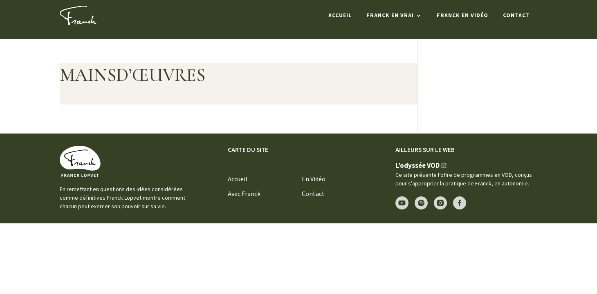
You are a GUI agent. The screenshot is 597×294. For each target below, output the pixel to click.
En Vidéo (313, 179)
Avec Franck (244, 193)
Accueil (340, 15)
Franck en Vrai (390, 15)
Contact (516, 15)
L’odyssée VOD (417, 166)
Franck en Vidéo (462, 15)
